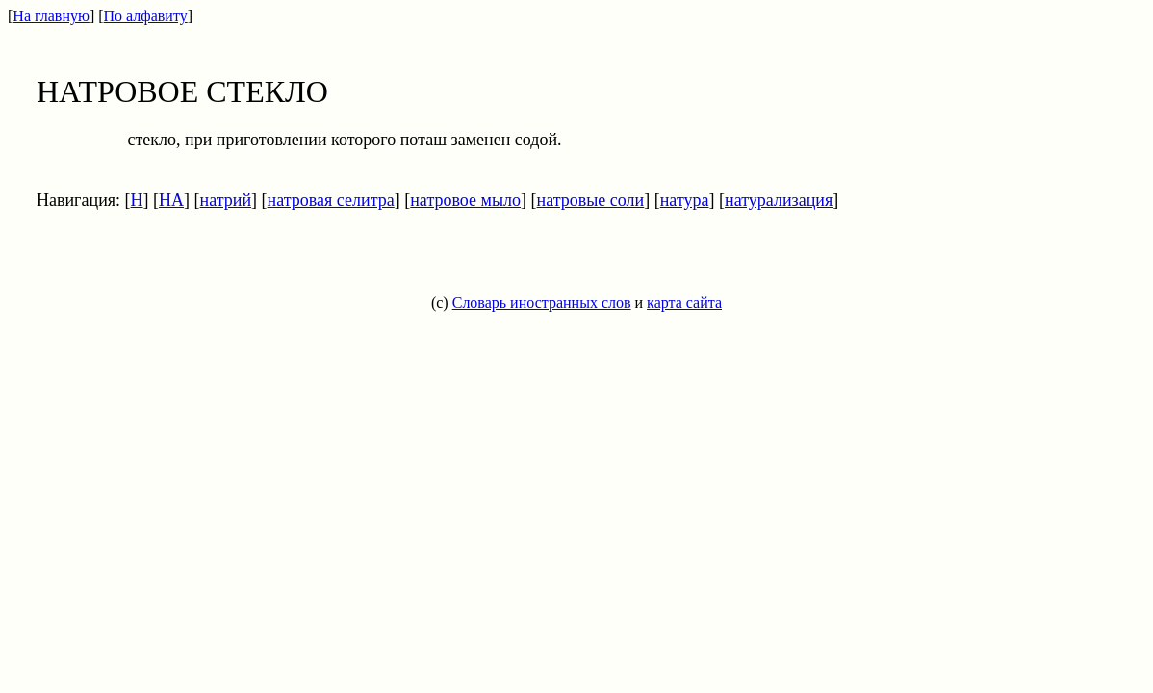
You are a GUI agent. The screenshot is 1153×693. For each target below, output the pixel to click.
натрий (226, 200)
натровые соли (591, 200)
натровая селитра (331, 200)
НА (171, 200)
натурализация (779, 200)
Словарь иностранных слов (541, 303)
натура (684, 200)
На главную (51, 16)
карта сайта (684, 303)
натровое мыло (465, 200)
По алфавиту (146, 16)
